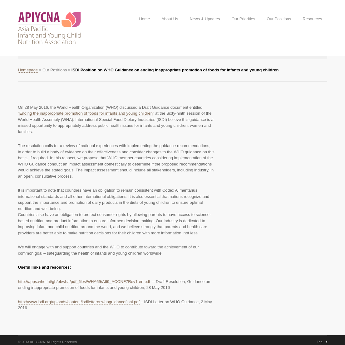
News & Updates (205, 19)
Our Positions (279, 19)
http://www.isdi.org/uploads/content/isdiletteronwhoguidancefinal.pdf (79, 301)
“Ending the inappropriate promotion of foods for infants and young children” (86, 113)
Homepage (28, 70)
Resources (312, 19)
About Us (169, 19)
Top (320, 342)
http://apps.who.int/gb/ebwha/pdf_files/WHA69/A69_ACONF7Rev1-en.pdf (84, 281)
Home (144, 19)
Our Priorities (243, 19)
